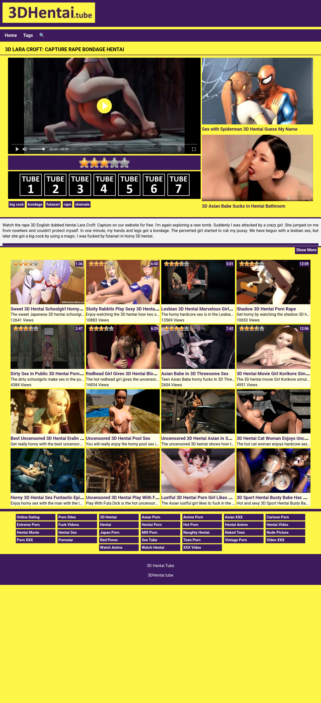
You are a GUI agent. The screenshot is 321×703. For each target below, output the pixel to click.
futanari (53, 204)
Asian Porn (151, 517)
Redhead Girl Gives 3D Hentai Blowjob (124, 373)
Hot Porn (190, 524)
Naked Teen (235, 532)
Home (11, 35)
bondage (35, 204)
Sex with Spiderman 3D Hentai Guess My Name (249, 129)
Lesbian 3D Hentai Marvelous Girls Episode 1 (206, 308)
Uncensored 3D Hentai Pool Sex (118, 438)
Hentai (105, 524)
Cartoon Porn (278, 517)
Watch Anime (111, 547)
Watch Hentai (153, 547)
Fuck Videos (68, 524)
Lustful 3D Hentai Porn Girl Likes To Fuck (202, 497)
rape (67, 204)
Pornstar (65, 540)
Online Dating (28, 517)
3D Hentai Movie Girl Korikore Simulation (277, 373)
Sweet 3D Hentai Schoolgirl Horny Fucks (51, 308)
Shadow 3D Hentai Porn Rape (266, 308)
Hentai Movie (28, 532)
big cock (17, 204)
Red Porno (109, 540)
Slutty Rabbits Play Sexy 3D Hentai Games (129, 308)
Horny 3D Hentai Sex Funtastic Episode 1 (52, 497)
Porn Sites (67, 517)
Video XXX (275, 540)
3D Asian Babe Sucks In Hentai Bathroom (243, 206)
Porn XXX (25, 540)
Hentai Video (277, 524)
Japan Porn (109, 532)
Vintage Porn (236, 540)
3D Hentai (108, 517)
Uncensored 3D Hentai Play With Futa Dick (129, 497)
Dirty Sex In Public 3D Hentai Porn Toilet (51, 373)
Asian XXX (234, 517)
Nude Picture (278, 532)
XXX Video (192, 547)
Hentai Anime (236, 524)
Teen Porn (192, 540)
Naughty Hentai (196, 532)
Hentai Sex (67, 532)
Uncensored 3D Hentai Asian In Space (199, 438)
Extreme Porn (28, 524)
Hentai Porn (152, 524)
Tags (28, 35)
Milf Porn (149, 532)
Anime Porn (193, 517)
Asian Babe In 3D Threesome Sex (194, 373)
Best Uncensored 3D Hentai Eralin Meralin (53, 438)
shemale (82, 204)
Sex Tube (149, 540)
